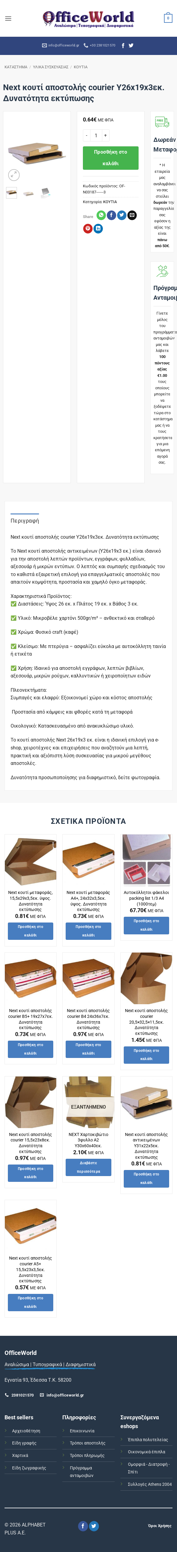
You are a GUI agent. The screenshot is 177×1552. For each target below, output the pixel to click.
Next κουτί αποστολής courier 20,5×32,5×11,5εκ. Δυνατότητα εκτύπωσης (146, 1022)
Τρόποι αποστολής (88, 1443)
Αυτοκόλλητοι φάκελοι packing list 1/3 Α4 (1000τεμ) (146, 898)
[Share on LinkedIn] (98, 229)
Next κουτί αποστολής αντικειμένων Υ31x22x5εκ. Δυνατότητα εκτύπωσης (146, 1146)
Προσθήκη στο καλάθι (110, 157)
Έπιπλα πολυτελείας (148, 1439)
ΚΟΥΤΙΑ (80, 67)
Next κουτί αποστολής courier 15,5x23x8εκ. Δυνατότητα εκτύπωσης (30, 1143)
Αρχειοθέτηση (26, 1431)
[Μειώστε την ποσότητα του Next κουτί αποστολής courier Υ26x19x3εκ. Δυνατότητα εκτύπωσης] (86, 135)
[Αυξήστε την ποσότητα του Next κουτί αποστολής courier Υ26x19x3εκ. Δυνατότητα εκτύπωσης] (106, 135)
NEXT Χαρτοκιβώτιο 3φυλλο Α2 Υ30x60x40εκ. (88, 1140)
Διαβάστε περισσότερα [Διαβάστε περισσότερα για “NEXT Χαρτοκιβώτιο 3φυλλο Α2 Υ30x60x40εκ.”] (88, 1167)
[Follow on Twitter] (131, 46)
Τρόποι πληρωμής (87, 1455)
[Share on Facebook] (111, 215)
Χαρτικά (20, 1455)
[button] (8, 18)
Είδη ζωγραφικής (29, 1468)
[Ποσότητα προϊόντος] (96, 135)
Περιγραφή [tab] (25, 520)
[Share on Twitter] (121, 215)
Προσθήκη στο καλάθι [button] (30, 931)
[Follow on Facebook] (123, 46)
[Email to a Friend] (132, 215)
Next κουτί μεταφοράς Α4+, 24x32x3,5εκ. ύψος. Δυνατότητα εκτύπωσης (88, 901)
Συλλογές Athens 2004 (150, 1484)
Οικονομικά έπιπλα (146, 1452)
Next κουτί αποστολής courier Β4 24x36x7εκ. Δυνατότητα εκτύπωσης (88, 1019)
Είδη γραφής (24, 1443)
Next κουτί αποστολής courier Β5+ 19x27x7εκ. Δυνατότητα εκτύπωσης (30, 1019)
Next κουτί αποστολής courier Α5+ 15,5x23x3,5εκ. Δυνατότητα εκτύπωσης (30, 1270)
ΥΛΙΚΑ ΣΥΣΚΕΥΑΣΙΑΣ (50, 67)
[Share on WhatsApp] (101, 215)
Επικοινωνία (82, 1431)
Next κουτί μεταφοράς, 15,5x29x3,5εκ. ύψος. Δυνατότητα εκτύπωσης (30, 901)
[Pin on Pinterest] (88, 229)
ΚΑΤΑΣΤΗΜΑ (16, 67)
